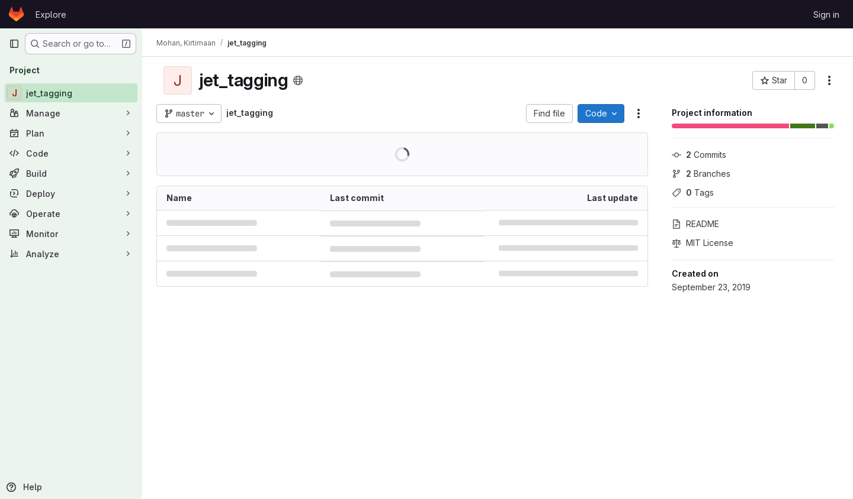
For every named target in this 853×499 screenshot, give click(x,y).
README (695, 224)
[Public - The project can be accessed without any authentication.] (298, 80)
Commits (699, 155)
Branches (701, 174)
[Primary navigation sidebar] (14, 43)
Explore (51, 14)
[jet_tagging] (71, 92)
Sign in (826, 14)
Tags (693, 192)
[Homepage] (16, 14)
